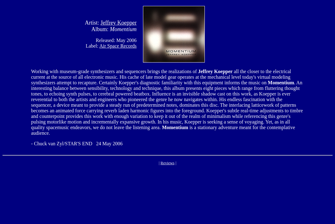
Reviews (168, 163)
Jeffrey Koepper (118, 23)
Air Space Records (118, 46)
